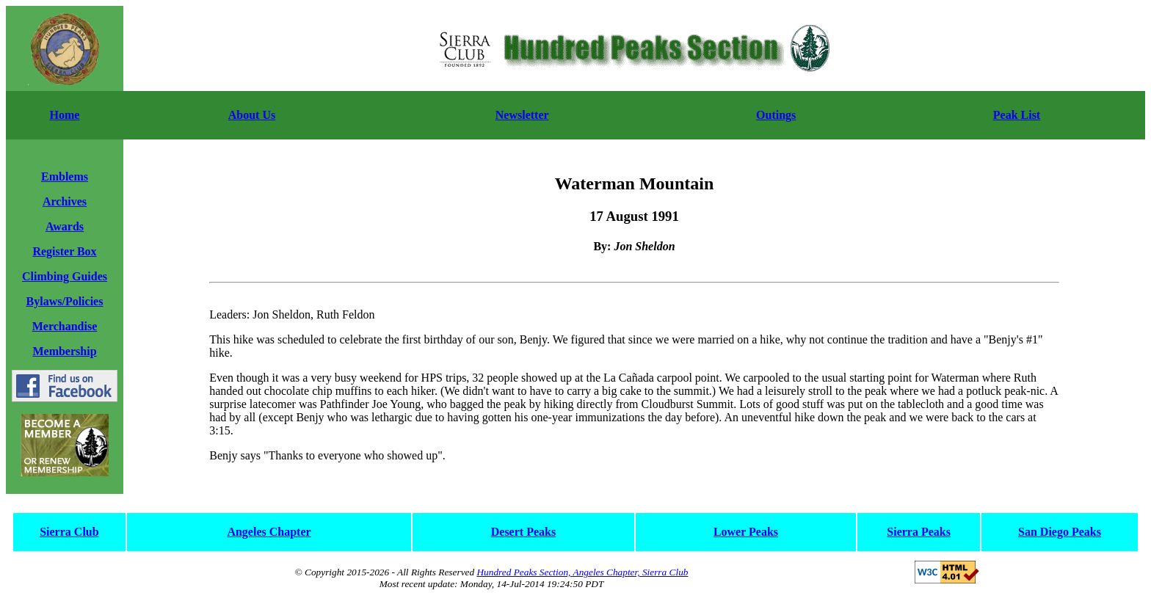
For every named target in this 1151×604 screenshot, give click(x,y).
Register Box (64, 251)
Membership (64, 351)
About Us (251, 115)
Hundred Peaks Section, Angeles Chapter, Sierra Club (582, 572)
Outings (776, 115)
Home (65, 115)
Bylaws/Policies (65, 301)
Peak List (1016, 115)
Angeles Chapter (269, 531)
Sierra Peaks (919, 531)
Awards (65, 226)
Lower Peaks (746, 531)
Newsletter (522, 115)
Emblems (64, 176)
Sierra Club (69, 531)
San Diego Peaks (1059, 531)
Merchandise (65, 326)
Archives (65, 201)
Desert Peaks (523, 531)
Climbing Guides (64, 276)
